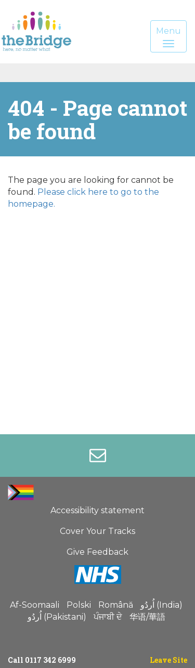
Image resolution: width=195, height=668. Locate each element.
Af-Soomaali (34, 605)
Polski (79, 605)
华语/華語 (147, 617)
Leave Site (168, 660)
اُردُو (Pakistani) (57, 617)
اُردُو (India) (161, 605)
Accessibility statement (97, 510)
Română (115, 605)
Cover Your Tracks (97, 531)
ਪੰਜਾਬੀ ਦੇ (108, 617)
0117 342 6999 (50, 660)
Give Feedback (97, 552)
